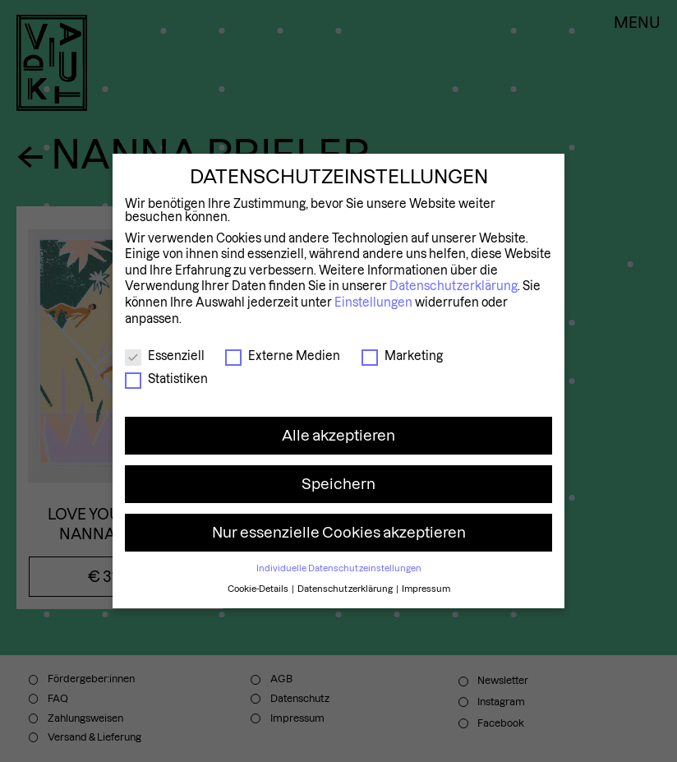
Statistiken (166, 379)
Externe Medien (282, 356)
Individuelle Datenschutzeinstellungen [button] (338, 568)
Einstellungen (373, 302)
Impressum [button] (426, 588)
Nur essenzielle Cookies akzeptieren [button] (339, 532)
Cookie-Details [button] (259, 588)
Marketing (402, 356)
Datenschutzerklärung (453, 286)
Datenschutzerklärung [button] (345, 588)
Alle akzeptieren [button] (338, 435)
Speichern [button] (338, 484)
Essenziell (165, 356)
